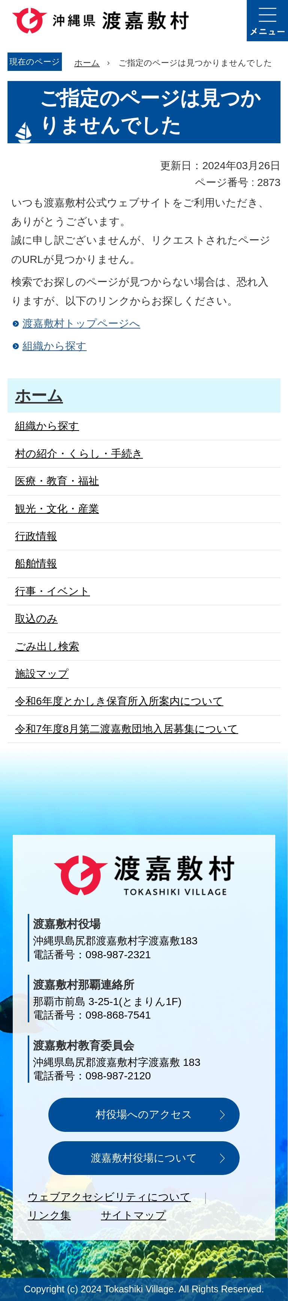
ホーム (87, 63)
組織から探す (54, 346)
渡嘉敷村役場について (144, 1158)
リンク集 (49, 1215)
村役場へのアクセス (144, 1114)
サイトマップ (133, 1215)
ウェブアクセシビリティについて (109, 1197)
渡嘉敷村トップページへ (81, 323)
